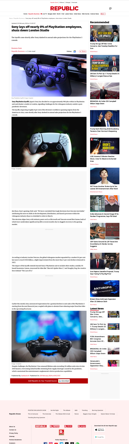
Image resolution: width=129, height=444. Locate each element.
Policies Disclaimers (15, 440)
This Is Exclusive (33, 414)
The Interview (47, 414)
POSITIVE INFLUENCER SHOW (37, 410)
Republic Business (18, 51)
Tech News (93, 304)
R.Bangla (68, 2)
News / (11, 18)
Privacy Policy (13, 433)
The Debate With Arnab (63, 414)
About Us (12, 427)
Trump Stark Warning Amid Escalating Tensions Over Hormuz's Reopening (104, 130)
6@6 (76, 410)
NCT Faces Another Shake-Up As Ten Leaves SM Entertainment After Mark (104, 187)
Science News (94, 164)
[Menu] (109, 8)
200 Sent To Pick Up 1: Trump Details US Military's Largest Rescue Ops (104, 74)
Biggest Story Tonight (89, 414)
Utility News (93, 249)
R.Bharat (62, 2)
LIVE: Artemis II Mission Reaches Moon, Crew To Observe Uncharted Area (103, 158)
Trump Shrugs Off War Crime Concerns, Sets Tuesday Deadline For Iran (103, 46)
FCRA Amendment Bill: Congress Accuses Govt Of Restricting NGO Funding (97, 341)
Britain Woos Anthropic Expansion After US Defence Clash (103, 300)
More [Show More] (103, 14)
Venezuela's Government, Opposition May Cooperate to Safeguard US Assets (98, 366)
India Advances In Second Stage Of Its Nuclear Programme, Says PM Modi (104, 215)
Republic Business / (19, 18)
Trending (85, 410)
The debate (66, 410)
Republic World (54, 2)
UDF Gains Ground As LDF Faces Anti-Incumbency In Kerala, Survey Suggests (104, 243)
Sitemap (11, 436)
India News (93, 106)
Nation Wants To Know (108, 414)
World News (93, 51)
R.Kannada (74, 2)
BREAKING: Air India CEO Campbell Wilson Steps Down (103, 102)
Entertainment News (96, 192)
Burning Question (97, 410)
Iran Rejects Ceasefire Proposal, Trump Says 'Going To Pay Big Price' (104, 272)
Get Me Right (55, 410)
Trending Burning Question (36, 418)
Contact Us (12, 430)
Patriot (77, 414)
